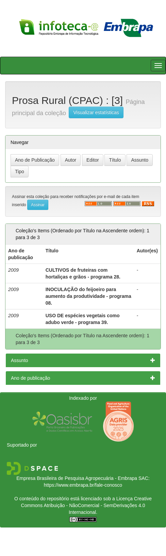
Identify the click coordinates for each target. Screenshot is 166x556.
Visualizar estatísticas (96, 112)
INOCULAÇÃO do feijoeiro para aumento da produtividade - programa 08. (88, 296)
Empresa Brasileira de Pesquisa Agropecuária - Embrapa (76, 478)
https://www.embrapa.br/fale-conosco (83, 485)
